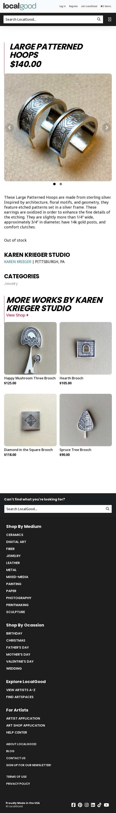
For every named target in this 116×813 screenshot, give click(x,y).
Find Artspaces (20, 697)
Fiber (10, 549)
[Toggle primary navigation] (110, 19)
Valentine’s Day (20, 661)
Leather (13, 563)
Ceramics (14, 535)
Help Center (16, 732)
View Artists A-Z (20, 690)
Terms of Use (16, 776)
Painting (13, 584)
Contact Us (16, 758)
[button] (9, 127)
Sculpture (15, 612)
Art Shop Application (25, 725)
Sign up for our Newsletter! (28, 765)
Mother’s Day (18, 654)
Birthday (14, 633)
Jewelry (11, 284)
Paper (11, 591)
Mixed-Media (17, 577)
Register (73, 6)
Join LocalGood (89, 6)
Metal (11, 570)
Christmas (15, 640)
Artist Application (23, 718)
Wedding (14, 668)
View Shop (17, 315)
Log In (62, 6)
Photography (18, 598)
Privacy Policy (18, 783)
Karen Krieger (18, 261)
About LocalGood (21, 744)
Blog (10, 751)
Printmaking (17, 605)
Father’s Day (17, 647)
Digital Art (16, 542)
